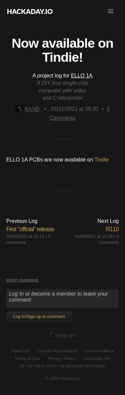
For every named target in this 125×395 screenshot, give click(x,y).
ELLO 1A (82, 75)
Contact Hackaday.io (57, 350)
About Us (20, 350)
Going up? (62, 335)
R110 (112, 229)
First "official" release (30, 229)
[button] (110, 11)
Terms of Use (27, 358)
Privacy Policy (61, 358)
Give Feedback (99, 350)
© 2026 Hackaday (62, 378)
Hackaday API (97, 358)
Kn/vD (27, 109)
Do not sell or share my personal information (62, 365)
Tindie (102, 159)
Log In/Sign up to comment (39, 316)
